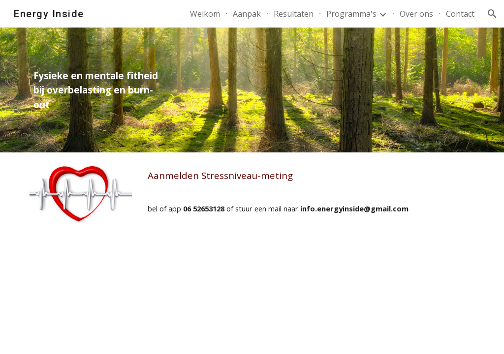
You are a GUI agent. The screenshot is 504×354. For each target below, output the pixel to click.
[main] (100, 89)
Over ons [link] (416, 13)
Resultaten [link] (294, 13)
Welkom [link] (205, 13)
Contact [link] (460, 13)
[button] (492, 14)
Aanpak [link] (247, 13)
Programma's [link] (351, 13)
